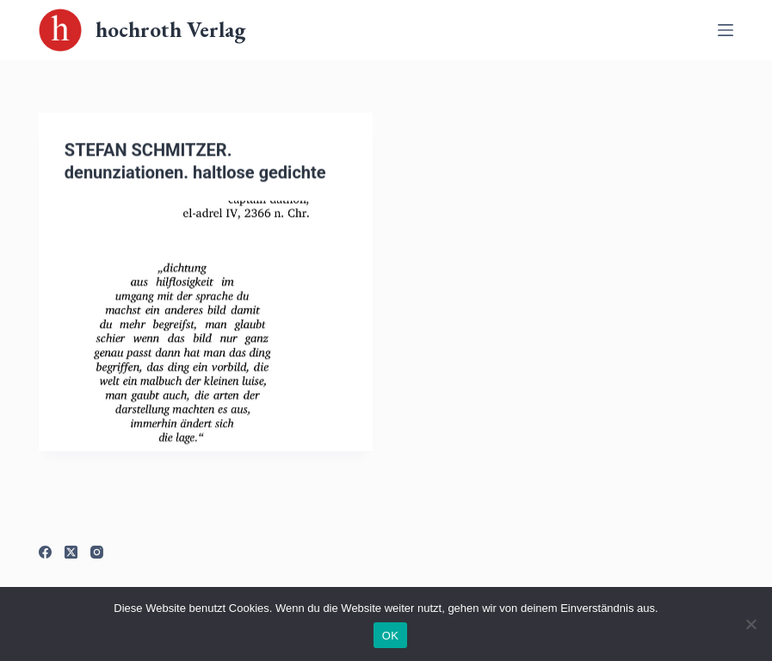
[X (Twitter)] (71, 552)
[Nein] (750, 624)
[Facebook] (45, 552)
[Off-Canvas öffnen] (725, 30)
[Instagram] (96, 552)
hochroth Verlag (170, 29)
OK (390, 635)
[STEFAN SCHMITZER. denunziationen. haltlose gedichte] (206, 327)
